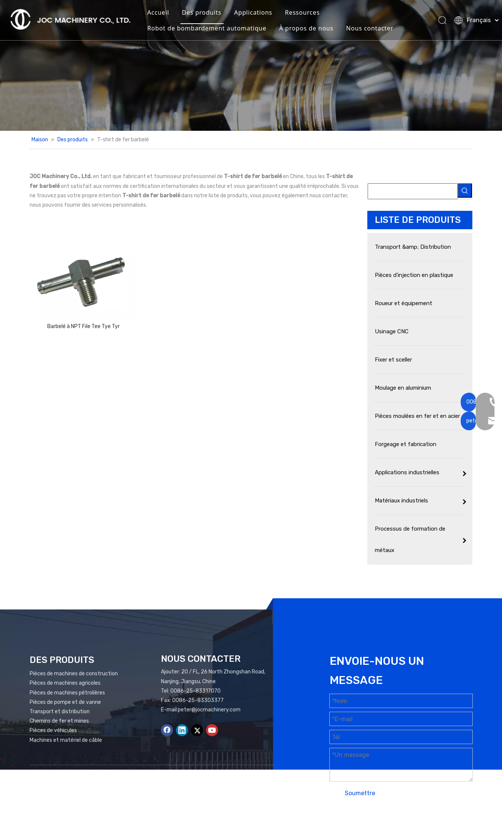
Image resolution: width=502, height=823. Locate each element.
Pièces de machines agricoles (65, 683)
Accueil (162, 13)
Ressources (306, 13)
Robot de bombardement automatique (211, 28)
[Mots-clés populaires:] (465, 190)
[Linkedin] (182, 730)
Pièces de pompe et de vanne (65, 702)
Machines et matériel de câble (66, 740)
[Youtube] (212, 730)
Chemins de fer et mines (59, 721)
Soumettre (360, 793)
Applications (258, 13)
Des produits (206, 13)
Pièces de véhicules (53, 730)
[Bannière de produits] (251, 65)
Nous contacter (374, 28)
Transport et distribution (60, 711)
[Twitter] (197, 730)
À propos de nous (311, 28)
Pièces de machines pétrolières (67, 693)
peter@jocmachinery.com (209, 710)
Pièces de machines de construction (74, 673)
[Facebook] (167, 730)
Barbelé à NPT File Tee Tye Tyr (83, 326)
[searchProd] (413, 191)
